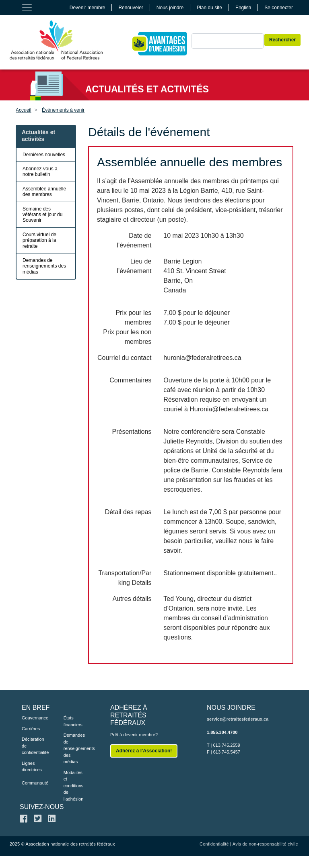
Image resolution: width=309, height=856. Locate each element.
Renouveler (130, 7)
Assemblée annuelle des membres (44, 191)
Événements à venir (63, 110)
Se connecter (278, 7)
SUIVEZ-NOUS (42, 806)
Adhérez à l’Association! (144, 751)
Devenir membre (87, 7)
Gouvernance (30, 717)
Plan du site (209, 7)
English (243, 7)
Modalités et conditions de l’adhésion (72, 785)
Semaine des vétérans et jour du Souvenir (42, 214)
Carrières (30, 728)
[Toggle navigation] (27, 7)
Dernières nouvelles (44, 154)
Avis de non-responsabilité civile (265, 844)
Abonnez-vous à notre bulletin (40, 171)
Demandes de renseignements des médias (44, 266)
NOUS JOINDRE (231, 707)
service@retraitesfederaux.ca (237, 719)
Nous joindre (170, 7)
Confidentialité (214, 844)
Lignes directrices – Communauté (30, 773)
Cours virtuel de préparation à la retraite (39, 240)
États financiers (72, 721)
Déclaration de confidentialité (30, 746)
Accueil (23, 110)
